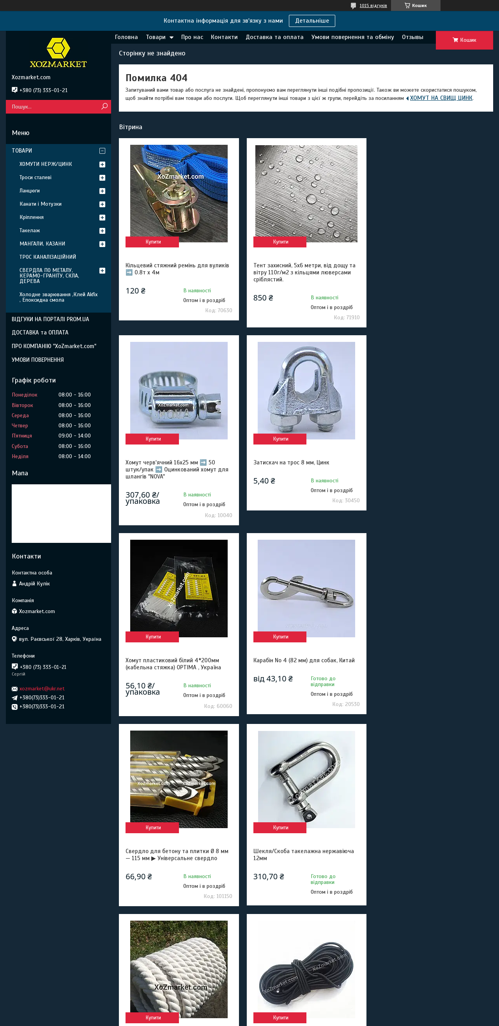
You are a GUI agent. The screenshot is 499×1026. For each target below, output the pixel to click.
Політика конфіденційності (297, 1018)
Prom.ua (285, 1011)
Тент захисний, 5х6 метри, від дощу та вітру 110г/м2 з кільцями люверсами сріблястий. (304, 272)
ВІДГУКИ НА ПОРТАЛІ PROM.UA (50, 319)
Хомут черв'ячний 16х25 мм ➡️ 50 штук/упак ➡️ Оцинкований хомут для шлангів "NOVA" (431, 272)
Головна (126, 37)
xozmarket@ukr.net (42, 688)
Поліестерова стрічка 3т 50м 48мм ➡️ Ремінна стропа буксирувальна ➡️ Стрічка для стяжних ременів (304, 851)
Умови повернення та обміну (352, 37)
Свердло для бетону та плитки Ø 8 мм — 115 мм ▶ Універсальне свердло (177, 658)
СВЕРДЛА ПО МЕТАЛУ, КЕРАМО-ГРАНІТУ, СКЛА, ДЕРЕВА (49, 276)
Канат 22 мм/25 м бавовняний (420, 654)
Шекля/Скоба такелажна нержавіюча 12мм (303, 658)
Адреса (25, 972)
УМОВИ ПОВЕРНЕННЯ (38, 359)
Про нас (192, 37)
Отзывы (412, 37)
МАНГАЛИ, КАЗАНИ (42, 243)
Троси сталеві (35, 177)
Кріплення (31, 217)
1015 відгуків (373, 5)
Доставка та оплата (275, 37)
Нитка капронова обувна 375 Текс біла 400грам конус (431, 848)
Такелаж (29, 230)
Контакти (224, 37)
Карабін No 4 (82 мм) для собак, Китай (430, 463)
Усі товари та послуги (452, 919)
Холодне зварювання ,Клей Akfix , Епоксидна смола (58, 297)
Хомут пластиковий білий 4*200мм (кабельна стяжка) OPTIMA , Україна (301, 467)
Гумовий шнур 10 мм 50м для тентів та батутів (178, 848)
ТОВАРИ (22, 150)
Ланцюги (29, 190)
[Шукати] (104, 107)
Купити (153, 242)
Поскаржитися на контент (236, 1018)
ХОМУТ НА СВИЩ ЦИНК (441, 98)
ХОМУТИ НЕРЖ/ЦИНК (45, 164)
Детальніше (312, 21)
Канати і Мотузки (40, 204)
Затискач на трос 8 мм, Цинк (164, 463)
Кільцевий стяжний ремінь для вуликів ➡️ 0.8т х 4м (177, 269)
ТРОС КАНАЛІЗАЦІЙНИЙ (47, 257)
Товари (156, 37)
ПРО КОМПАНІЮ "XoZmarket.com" (54, 346)
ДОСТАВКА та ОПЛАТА (40, 332)
